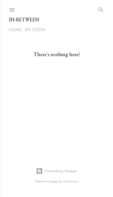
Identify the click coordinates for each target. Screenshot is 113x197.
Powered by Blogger (56, 171)
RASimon (71, 181)
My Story (35, 29)
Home (15, 29)
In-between (24, 19)
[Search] (101, 8)
